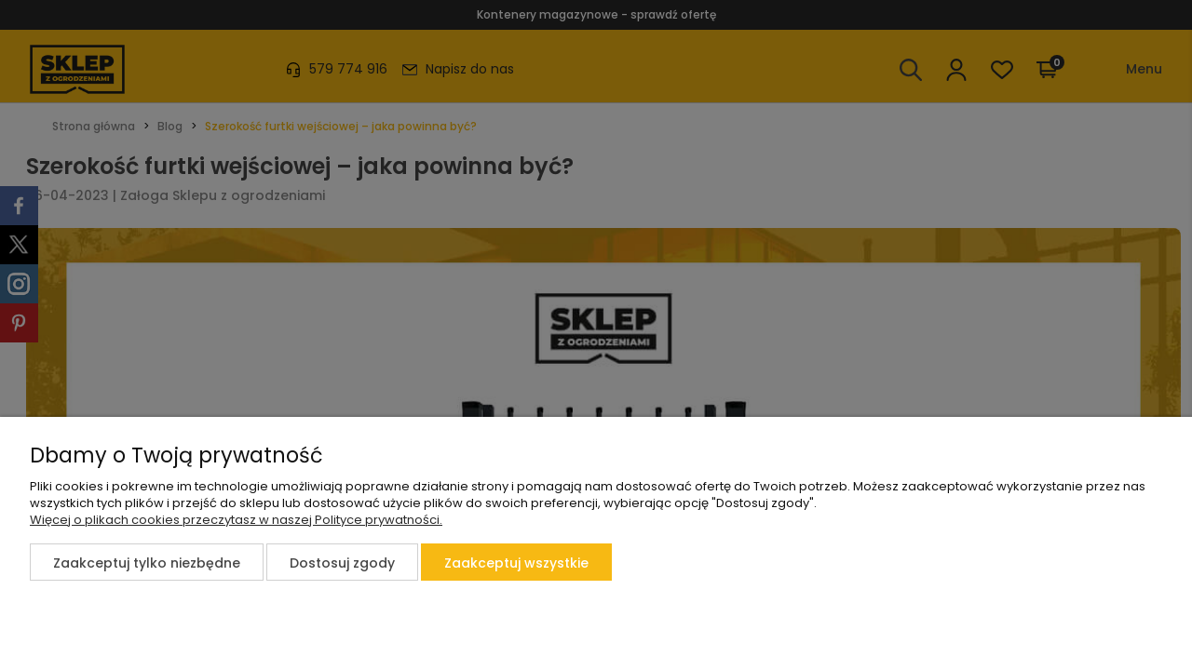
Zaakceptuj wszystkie (516, 563)
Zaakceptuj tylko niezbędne (146, 563)
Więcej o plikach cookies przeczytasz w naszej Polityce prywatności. (236, 520)
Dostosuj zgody (342, 563)
